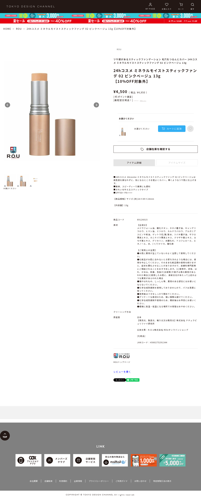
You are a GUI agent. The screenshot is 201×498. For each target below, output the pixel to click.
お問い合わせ (140, 481)
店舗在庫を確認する (158, 149)
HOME (7, 28)
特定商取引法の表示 (162, 481)
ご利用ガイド (122, 481)
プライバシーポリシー (99, 481)
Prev (7, 105)
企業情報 (78, 481)
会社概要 (34, 481)
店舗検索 (48, 481)
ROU (19, 28)
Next (96, 105)
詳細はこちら (143, 100)
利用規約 (63, 481)
